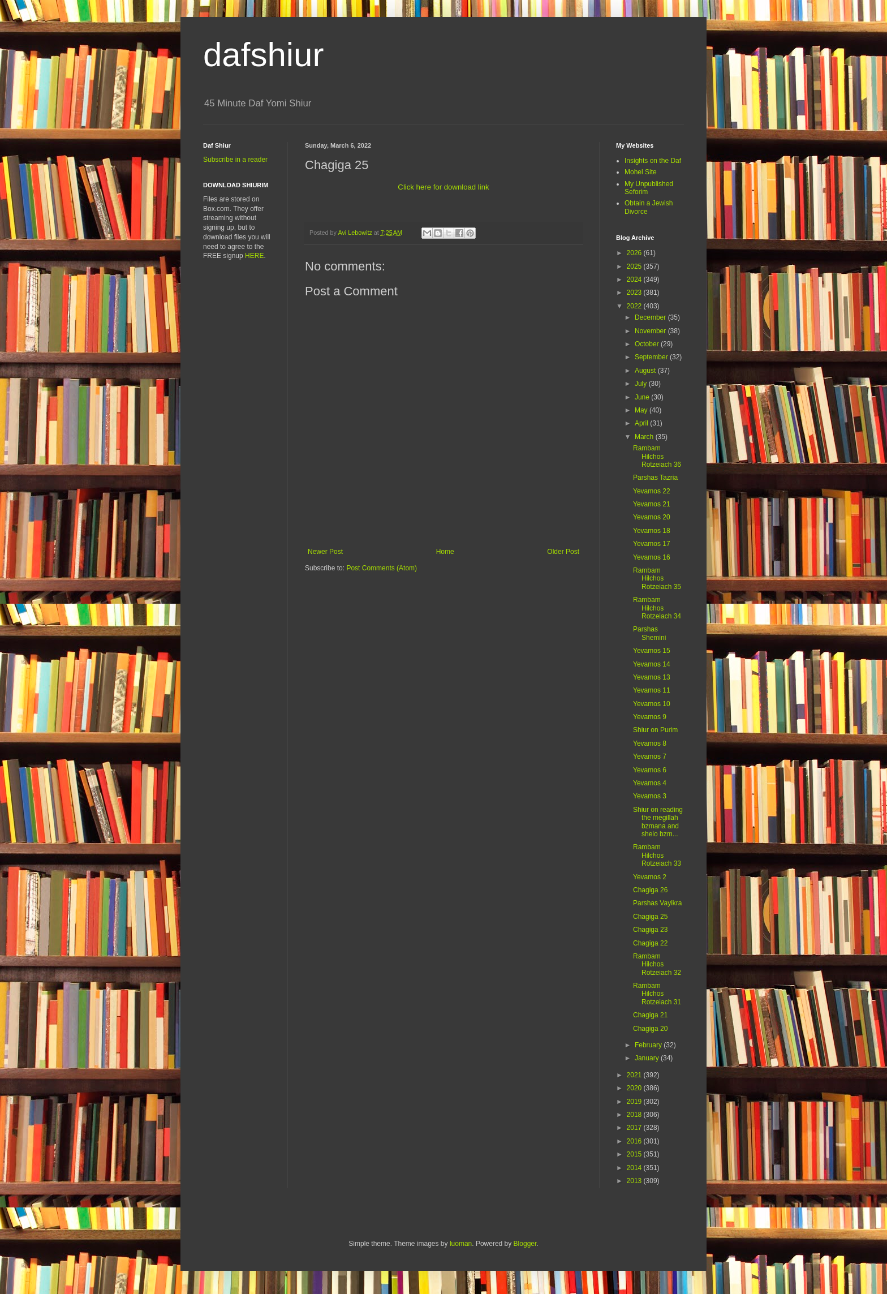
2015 (635, 1154)
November (651, 331)
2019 (635, 1102)
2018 (635, 1115)
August (646, 371)
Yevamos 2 (649, 877)
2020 (635, 1088)
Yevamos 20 (651, 517)
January (648, 1058)
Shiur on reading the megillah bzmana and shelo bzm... (658, 822)
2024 (635, 279)
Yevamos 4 (649, 783)
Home (445, 552)
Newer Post (325, 552)
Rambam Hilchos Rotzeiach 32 (657, 964)
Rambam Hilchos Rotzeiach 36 (657, 456)
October (648, 344)
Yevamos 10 (651, 704)
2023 (635, 292)
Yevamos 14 (651, 664)
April (642, 423)
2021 (635, 1075)
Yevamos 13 (651, 677)
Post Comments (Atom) (381, 568)
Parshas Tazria (655, 478)
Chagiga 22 (650, 943)
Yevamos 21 (651, 504)
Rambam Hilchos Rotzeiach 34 (657, 608)
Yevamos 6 (649, 770)
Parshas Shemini (649, 633)
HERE (254, 256)
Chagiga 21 (650, 1015)
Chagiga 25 (650, 917)
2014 (635, 1168)
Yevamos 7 (649, 756)
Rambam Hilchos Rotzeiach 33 (657, 855)
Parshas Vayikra (657, 903)
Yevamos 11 (651, 690)
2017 (635, 1128)
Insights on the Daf (653, 161)
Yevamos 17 (651, 544)
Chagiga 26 (650, 890)
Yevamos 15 (651, 651)
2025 (635, 266)
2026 (635, 253)
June (643, 397)
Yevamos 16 (651, 557)
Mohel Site (641, 172)
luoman (461, 1244)
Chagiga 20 (650, 1029)
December (651, 317)
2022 (635, 306)
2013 (635, 1181)
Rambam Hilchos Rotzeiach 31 (657, 994)
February (649, 1045)
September (652, 357)
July (642, 384)
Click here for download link (443, 187)
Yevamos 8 (649, 743)
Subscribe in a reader (235, 160)
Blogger (525, 1244)
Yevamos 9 (649, 717)
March (645, 437)
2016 (635, 1141)
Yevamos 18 (651, 531)
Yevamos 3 (649, 796)
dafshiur (263, 55)
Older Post (563, 552)
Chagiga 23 (650, 930)
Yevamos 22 (651, 491)
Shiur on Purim (655, 730)
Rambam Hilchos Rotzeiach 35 (657, 578)
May (642, 410)
